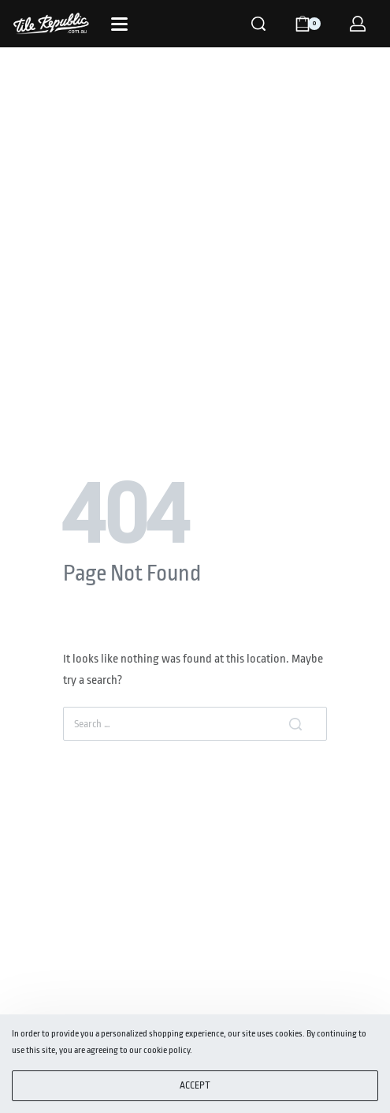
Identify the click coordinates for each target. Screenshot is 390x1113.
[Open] (119, 24)
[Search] (258, 24)
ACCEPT (195, 1085)
